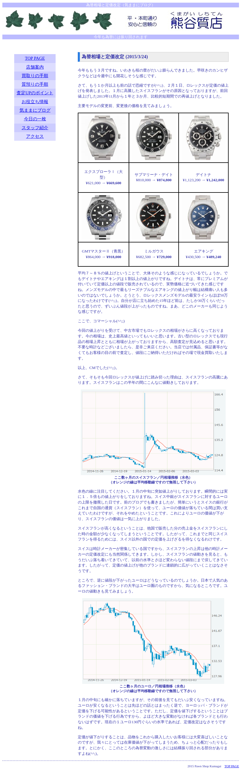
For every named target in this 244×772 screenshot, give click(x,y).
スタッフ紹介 (35, 127)
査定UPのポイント (35, 92)
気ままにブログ (35, 110)
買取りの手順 (35, 75)
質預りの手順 (35, 84)
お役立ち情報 (35, 101)
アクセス (35, 136)
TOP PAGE (35, 58)
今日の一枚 (35, 118)
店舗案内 (35, 67)
